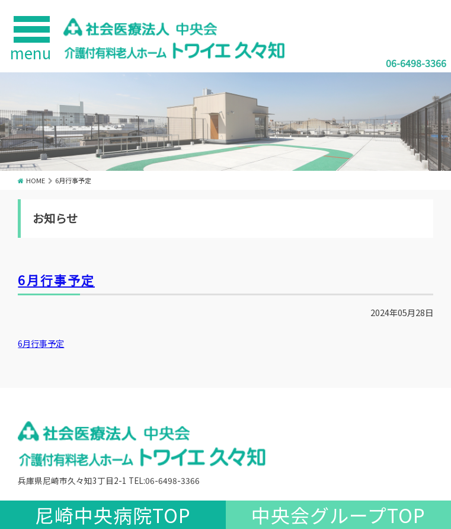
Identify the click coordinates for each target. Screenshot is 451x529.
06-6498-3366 (416, 63)
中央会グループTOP (338, 514)
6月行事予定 (56, 280)
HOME (35, 180)
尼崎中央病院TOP (113, 514)
